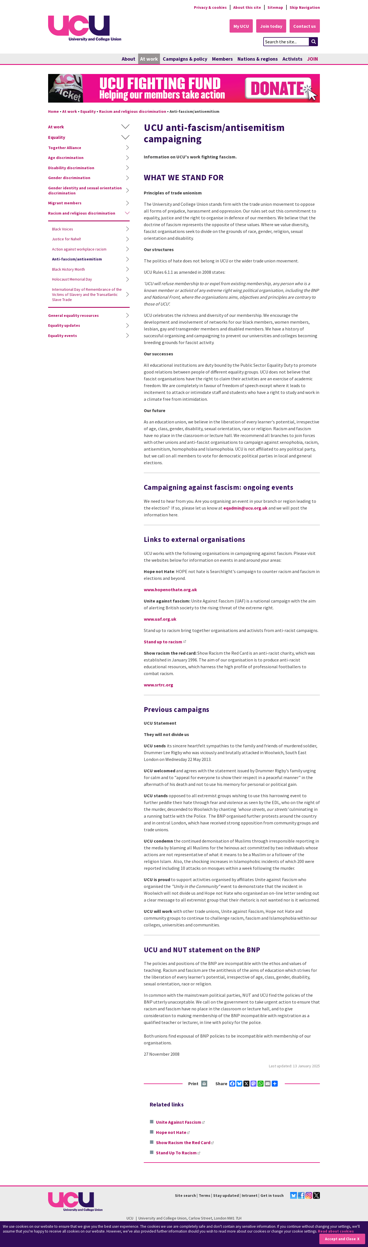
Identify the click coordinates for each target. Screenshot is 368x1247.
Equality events (62, 335)
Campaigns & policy (185, 59)
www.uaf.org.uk (160, 619)
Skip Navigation (305, 7)
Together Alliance (64, 147)
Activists (292, 59)
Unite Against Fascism (180, 1122)
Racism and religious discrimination (132, 111)
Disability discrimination (71, 167)
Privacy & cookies (209, 7)
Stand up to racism (163, 641)
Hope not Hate (173, 1132)
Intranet (250, 1195)
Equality (88, 111)
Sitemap (275, 7)
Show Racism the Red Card (185, 1143)
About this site (246, 7)
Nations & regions (258, 59)
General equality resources (73, 315)
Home (53, 111)
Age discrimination (66, 157)
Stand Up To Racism (178, 1153)
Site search (185, 1195)
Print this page (204, 1084)
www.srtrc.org (158, 685)
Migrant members (65, 203)
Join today (271, 26)
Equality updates (64, 325)
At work (149, 59)
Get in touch (272, 1195)
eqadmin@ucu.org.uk (245, 508)
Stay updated (226, 1195)
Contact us (304, 26)
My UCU (240, 26)
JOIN (312, 59)
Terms (204, 1195)
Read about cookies (336, 1231)
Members (222, 59)
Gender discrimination (69, 178)
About (128, 59)
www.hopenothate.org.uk (170, 589)
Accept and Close (340, 1239)
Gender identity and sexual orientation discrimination (85, 190)
